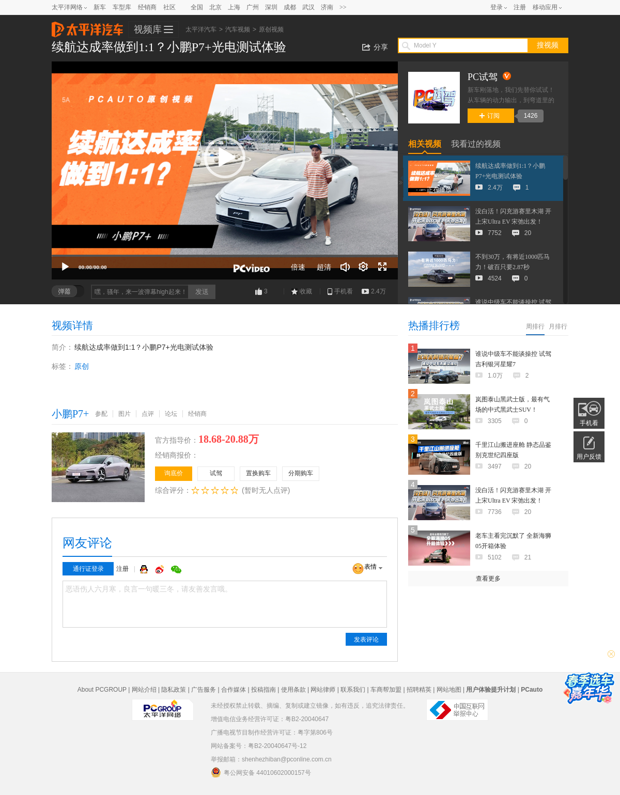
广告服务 (203, 689)
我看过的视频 (476, 143)
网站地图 (449, 689)
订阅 (489, 115)
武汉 (308, 7)
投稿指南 (263, 689)
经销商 (147, 7)
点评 (148, 413)
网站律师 (323, 689)
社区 (169, 7)
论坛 (171, 413)
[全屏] (382, 267)
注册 (520, 7)
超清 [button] (324, 267)
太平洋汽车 (87, 26)
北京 (215, 7)
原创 (81, 366)
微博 (161, 569)
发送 (202, 291)
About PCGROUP (102, 689)
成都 (290, 7)
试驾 (216, 473)
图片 (124, 413)
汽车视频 (237, 29)
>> (343, 7)
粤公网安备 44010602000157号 (261, 772)
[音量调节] (345, 267)
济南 (327, 7)
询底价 (173, 473)
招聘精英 (419, 689)
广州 (252, 7)
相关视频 (424, 143)
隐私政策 (173, 689)
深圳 (271, 7)
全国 (197, 7)
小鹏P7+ (70, 413)
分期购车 (300, 473)
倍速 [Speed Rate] (298, 267)
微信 (176, 569)
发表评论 (366, 639)
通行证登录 (88, 568)
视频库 (148, 29)
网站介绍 (144, 689)
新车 (100, 7)
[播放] (65, 267)
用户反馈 (589, 456)
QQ (145, 569)
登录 (496, 7)
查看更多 (488, 578)
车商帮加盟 (385, 689)
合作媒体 (233, 689)
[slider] (225, 256)
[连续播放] (364, 267)
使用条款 (293, 689)
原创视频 (271, 29)
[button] (224, 157)
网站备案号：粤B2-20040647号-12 (258, 746)
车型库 (122, 7)
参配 (101, 413)
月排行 (558, 326)
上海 (234, 7)
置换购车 (258, 473)
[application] (225, 170)
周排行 (535, 326)
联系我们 (352, 689)
